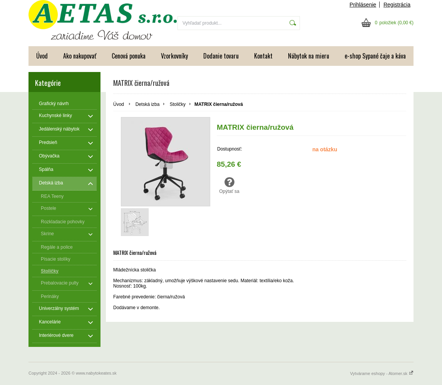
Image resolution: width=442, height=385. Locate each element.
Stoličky (178, 104)
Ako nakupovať (79, 55)
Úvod (42, 55)
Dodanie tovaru (221, 55)
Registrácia (396, 5)
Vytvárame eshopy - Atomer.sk (382, 373)
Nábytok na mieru (308, 55)
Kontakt (263, 55)
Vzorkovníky (174, 55)
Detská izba (148, 104)
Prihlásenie (363, 5)
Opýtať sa (229, 185)
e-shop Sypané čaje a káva (375, 55)
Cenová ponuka (129, 55)
